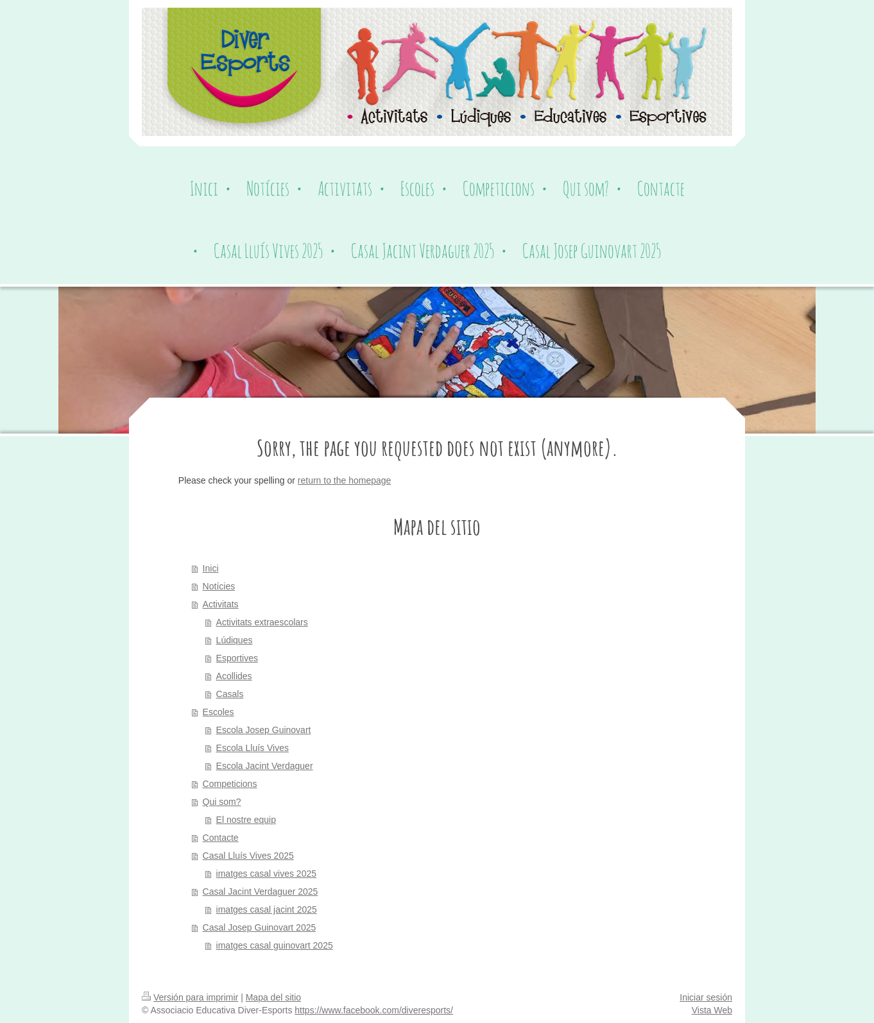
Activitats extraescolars (262, 622)
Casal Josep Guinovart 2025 (259, 927)
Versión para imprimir (190, 997)
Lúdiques (234, 640)
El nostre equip (246, 820)
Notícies (219, 586)
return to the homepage (344, 480)
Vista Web (712, 1010)
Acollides (234, 676)
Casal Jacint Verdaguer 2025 (260, 891)
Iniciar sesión (706, 997)
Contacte (221, 838)
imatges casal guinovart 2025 (274, 945)
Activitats (221, 604)
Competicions (230, 784)
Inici (211, 568)
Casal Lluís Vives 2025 (248, 855)
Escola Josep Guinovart (263, 730)
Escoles (218, 712)
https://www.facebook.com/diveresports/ (374, 1010)
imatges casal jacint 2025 (266, 909)
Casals (230, 694)
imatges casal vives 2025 (266, 873)
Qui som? (222, 802)
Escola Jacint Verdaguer (264, 766)
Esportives (237, 658)
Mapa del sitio (273, 997)
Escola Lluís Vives (252, 748)
